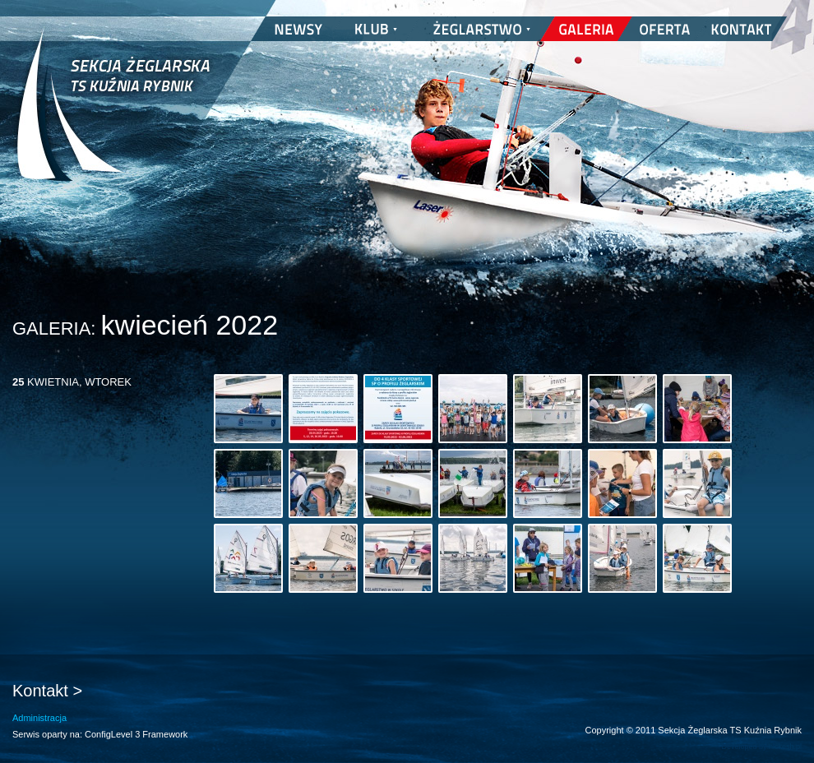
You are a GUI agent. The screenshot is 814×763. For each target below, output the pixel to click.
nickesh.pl (785, 746)
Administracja (39, 718)
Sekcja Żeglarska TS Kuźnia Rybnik (113, 115)
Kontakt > (47, 691)
